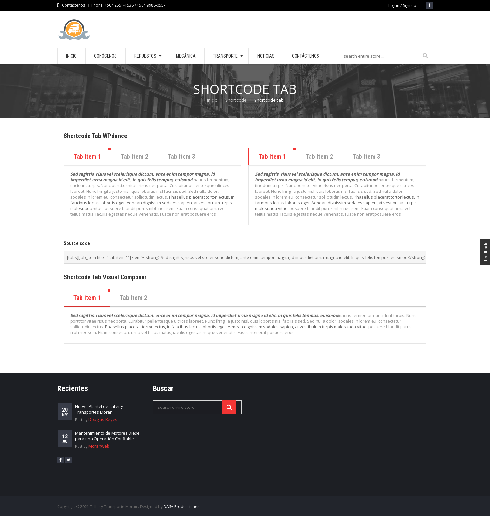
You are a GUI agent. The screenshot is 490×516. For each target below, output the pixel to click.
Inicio (212, 100)
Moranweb (98, 446)
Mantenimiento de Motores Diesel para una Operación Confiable (108, 436)
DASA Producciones (181, 506)
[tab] (87, 297)
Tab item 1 (87, 156)
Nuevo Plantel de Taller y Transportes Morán (99, 409)
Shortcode (236, 100)
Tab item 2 (134, 156)
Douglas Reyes (102, 419)
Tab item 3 (181, 156)
